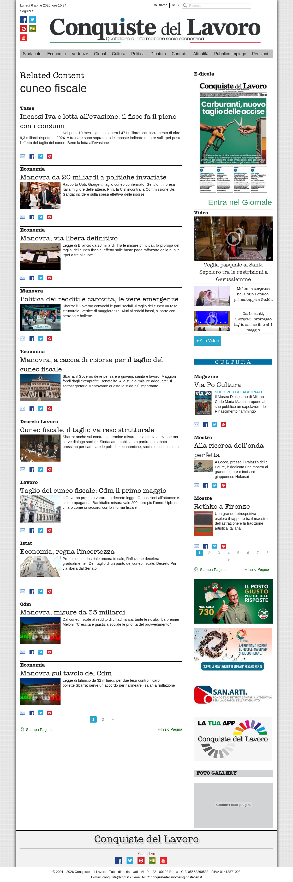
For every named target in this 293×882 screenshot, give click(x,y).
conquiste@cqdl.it (115, 877)
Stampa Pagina (36, 730)
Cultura (118, 54)
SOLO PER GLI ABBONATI (238, 392)
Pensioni (260, 54)
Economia (56, 54)
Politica (138, 54)
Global (100, 54)
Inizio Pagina (170, 729)
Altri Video (207, 340)
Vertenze (80, 54)
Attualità (200, 54)
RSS (175, 5)
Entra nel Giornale (240, 202)
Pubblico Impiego (230, 54)
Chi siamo (160, 5)
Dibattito (158, 54)
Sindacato (32, 54)
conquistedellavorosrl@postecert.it (176, 877)
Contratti (179, 54)
